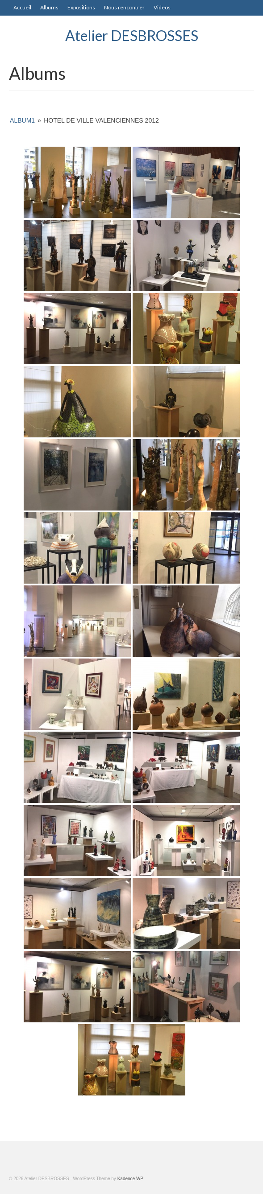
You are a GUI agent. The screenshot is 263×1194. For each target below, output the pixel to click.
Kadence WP (130, 1178)
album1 (22, 120)
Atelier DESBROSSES (131, 35)
